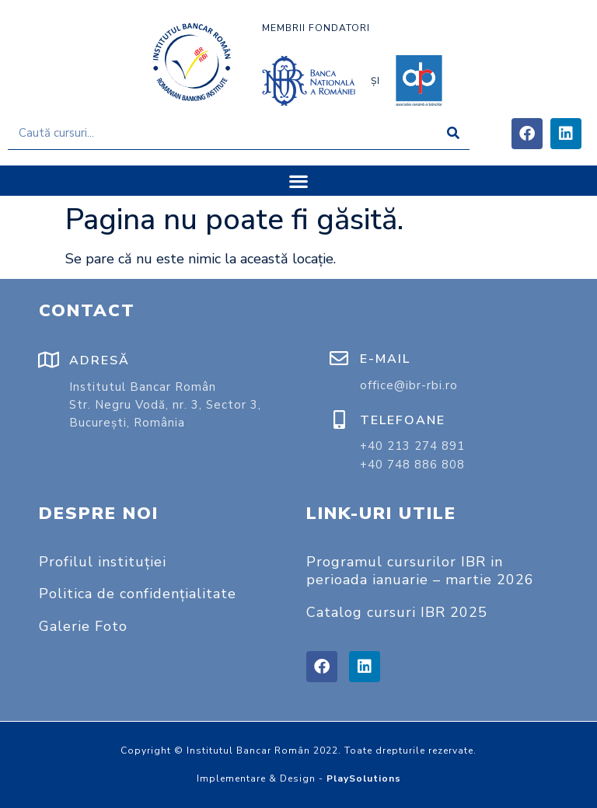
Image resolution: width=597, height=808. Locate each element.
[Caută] (453, 133)
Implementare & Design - (299, 778)
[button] (299, 180)
